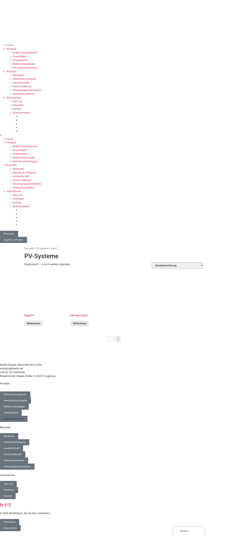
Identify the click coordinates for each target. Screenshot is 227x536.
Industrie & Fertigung (24, 78)
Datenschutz (10, 528)
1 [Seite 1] (114, 339)
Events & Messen (22, 86)
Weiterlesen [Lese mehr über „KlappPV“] (33, 323)
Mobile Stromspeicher (25, 52)
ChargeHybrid (20, 60)
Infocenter (18, 105)
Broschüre (9, 233)
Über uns (17, 101)
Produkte (11, 48)
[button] (113, 135)
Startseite (29, 248)
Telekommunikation (23, 93)
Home (9, 45)
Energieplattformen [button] (14, 418)
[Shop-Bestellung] (177, 265)
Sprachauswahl (21, 112)
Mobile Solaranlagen (24, 63)
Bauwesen (18, 75)
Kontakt (17, 108)
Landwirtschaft (21, 82)
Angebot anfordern (13, 239)
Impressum (9, 522)
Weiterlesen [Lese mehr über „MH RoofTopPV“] (79, 323)
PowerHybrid (20, 56)
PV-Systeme (42, 248)
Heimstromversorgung (25, 67)
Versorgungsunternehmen (27, 90)
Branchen (11, 71)
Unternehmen (13, 97)
